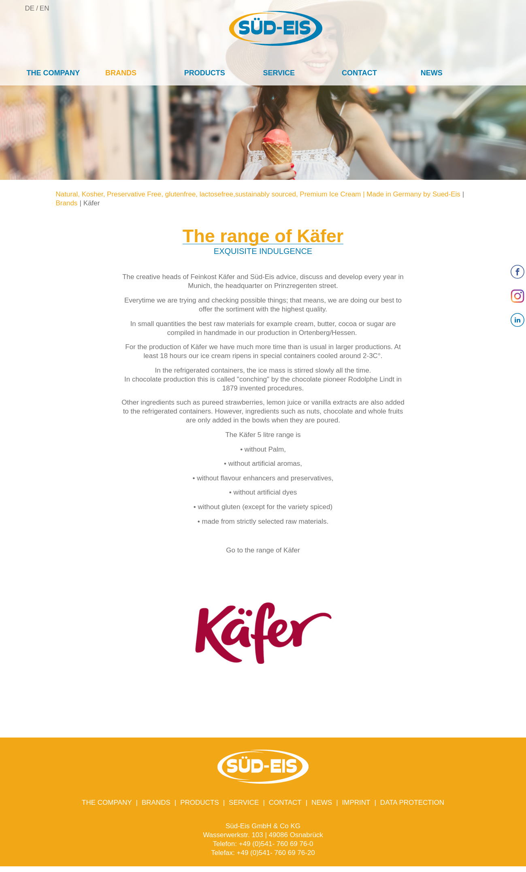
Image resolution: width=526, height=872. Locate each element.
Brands (120, 73)
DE (30, 8)
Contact (359, 73)
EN (44, 8)
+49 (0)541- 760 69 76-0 (276, 844)
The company (53, 73)
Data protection (412, 802)
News (432, 73)
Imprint (356, 802)
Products (204, 73)
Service (279, 73)
